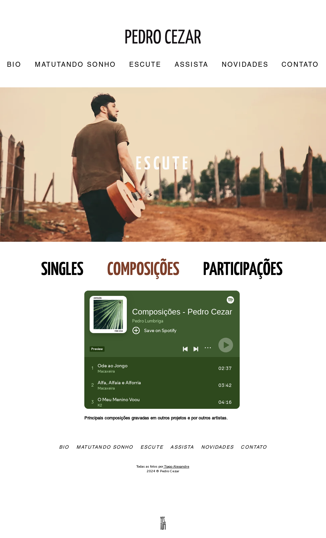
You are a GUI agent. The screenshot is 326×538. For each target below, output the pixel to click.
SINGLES (62, 270)
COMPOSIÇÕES (143, 270)
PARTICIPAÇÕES (244, 270)
